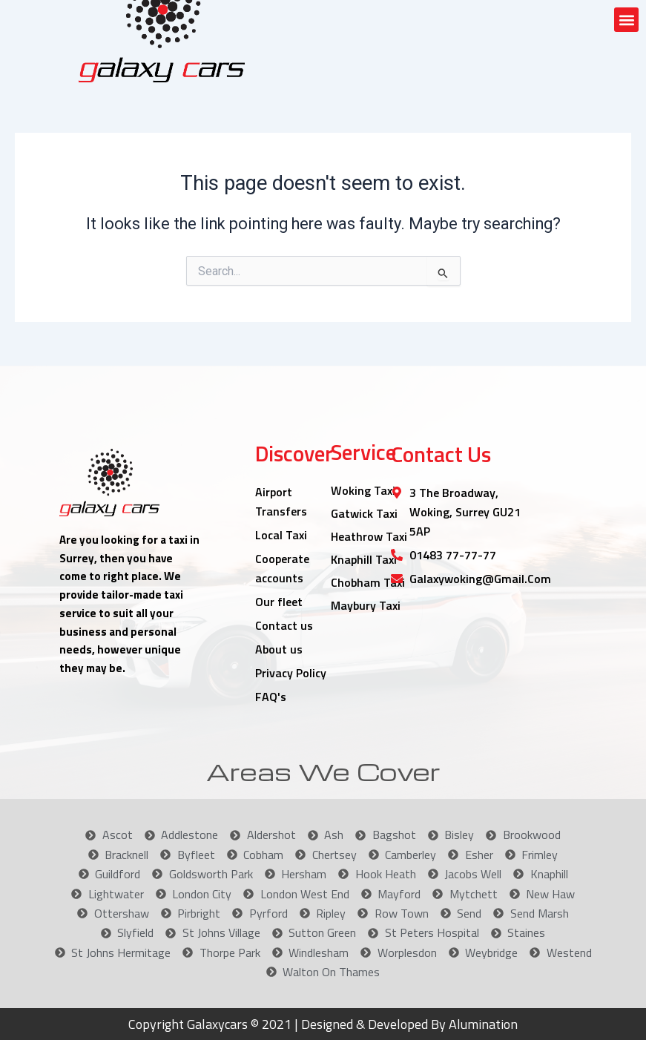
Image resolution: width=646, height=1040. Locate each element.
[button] (626, 19)
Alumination (482, 1024)
